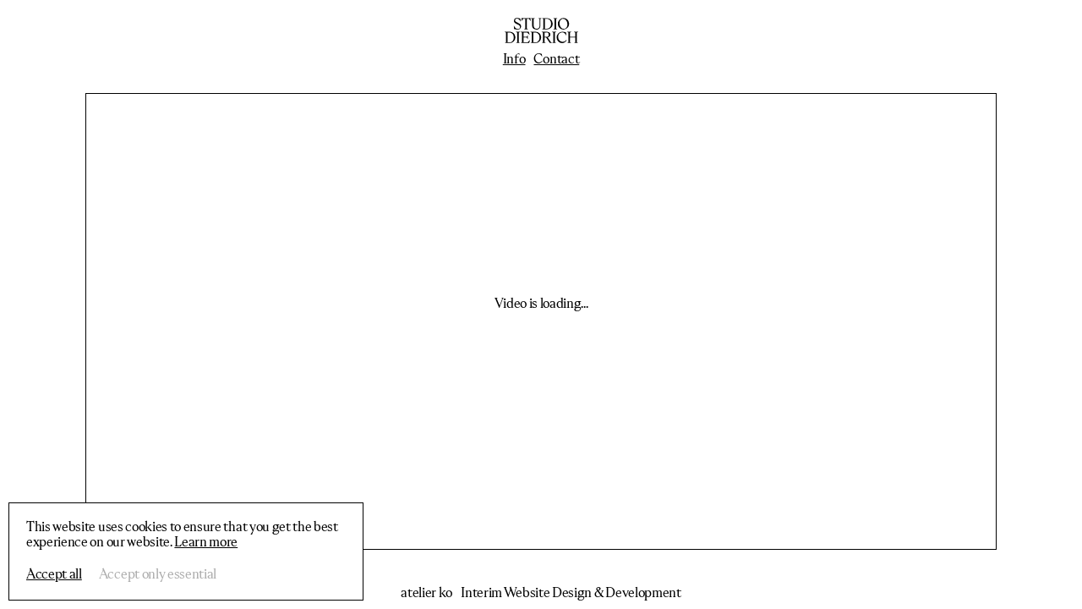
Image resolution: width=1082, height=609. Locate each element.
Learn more (206, 543)
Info (514, 60)
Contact (556, 60)
